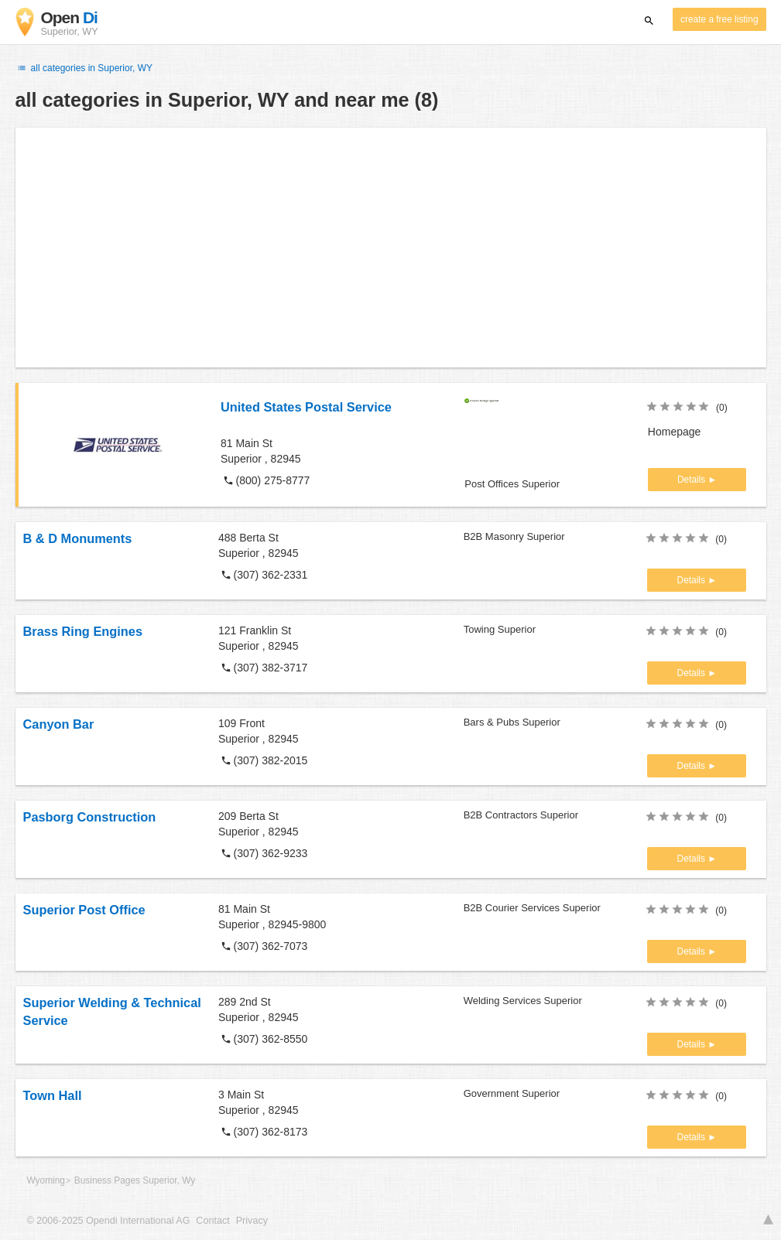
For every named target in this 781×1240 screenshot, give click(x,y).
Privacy (252, 1220)
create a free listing (719, 19)
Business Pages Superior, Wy (135, 1180)
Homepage (674, 431)
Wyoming (46, 1180)
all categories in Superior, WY (84, 68)
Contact (212, 1220)
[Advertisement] (391, 247)
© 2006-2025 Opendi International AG (108, 1220)
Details (692, 479)
